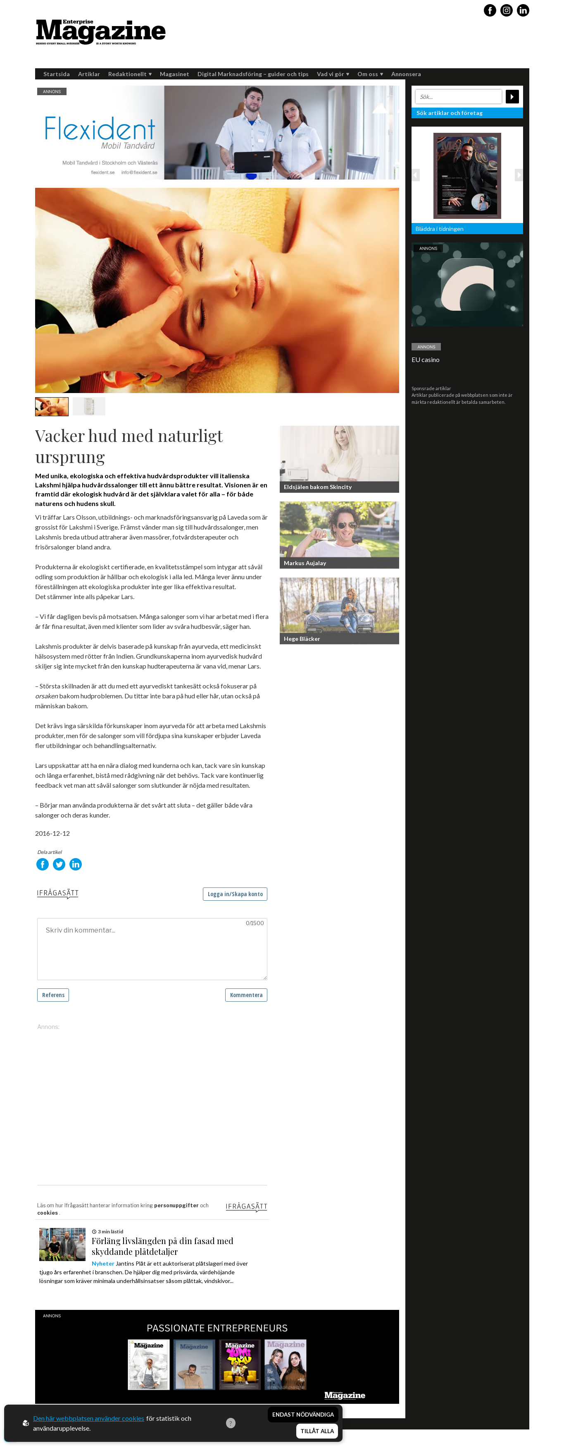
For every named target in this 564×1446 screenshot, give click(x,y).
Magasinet (174, 73)
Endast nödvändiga (303, 1416)
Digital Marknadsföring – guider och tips (253, 73)
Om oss (370, 73)
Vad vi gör (333, 73)
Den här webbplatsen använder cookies (88, 1419)
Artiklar (89, 73)
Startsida (56, 73)
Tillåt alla (317, 1432)
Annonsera (406, 73)
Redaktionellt (130, 73)
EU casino (426, 359)
